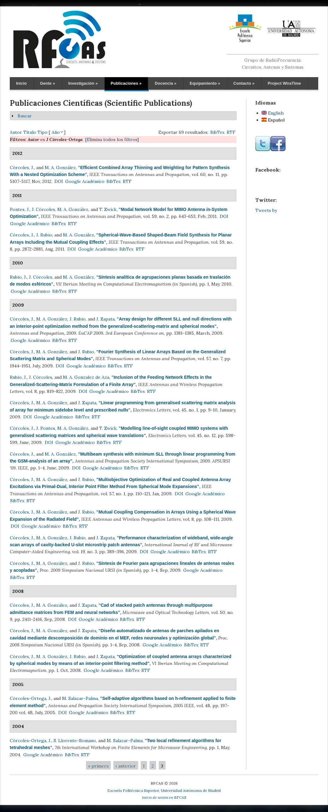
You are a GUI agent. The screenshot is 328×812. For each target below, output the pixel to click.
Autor (16, 132)
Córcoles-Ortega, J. (30, 698)
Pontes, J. (20, 209)
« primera (98, 766)
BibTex (217, 132)
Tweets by (266, 210)
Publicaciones (126, 83)
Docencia (166, 83)
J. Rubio (44, 235)
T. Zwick (107, 209)
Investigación (83, 83)
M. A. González (60, 167)
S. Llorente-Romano (75, 740)
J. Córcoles (43, 209)
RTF (231, 132)
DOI (58, 181)
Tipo (42, 132)
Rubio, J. (18, 277)
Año (56, 132)
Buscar (25, 116)
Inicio (21, 83)
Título (29, 132)
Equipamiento (204, 83)
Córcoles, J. (22, 167)
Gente (47, 83)
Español (273, 120)
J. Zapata (105, 319)
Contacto (243, 83)
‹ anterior (126, 766)
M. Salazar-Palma (80, 698)
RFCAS (164, 797)
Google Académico (85, 181)
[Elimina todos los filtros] (112, 139)
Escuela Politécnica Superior (133, 790)
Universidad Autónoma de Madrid (191, 790)
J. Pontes (45, 428)
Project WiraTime (284, 83)
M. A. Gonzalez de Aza (86, 377)
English (273, 113)
